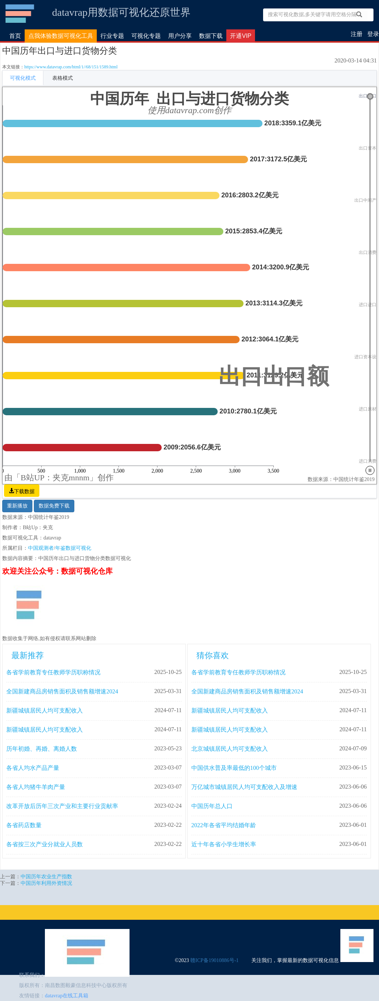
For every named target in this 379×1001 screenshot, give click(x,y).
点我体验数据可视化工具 (60, 36)
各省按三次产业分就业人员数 (44, 844)
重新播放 (17, 506)
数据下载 (211, 36)
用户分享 (180, 36)
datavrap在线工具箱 (66, 995)
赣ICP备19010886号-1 (214, 960)
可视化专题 (146, 36)
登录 (373, 34)
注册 (356, 34)
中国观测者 (41, 548)
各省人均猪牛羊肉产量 (35, 787)
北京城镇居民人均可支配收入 (229, 749)
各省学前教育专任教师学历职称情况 (53, 672)
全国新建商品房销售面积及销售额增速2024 (62, 691)
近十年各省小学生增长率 (223, 844)
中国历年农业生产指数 (46, 876)
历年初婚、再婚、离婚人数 (41, 749)
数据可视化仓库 (20, 14)
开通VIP (240, 36)
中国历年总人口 (212, 806)
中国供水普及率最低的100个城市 (234, 768)
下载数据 (24, 491)
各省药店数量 (24, 825)
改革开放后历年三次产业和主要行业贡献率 (62, 806)
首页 (15, 36)
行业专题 (112, 36)
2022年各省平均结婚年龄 (223, 825)
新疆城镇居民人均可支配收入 (44, 710)
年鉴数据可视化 (73, 548)
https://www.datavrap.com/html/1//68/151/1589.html (71, 66)
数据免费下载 (54, 506)
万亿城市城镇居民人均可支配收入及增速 (244, 787)
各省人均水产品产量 (32, 768)
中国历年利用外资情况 (46, 883)
